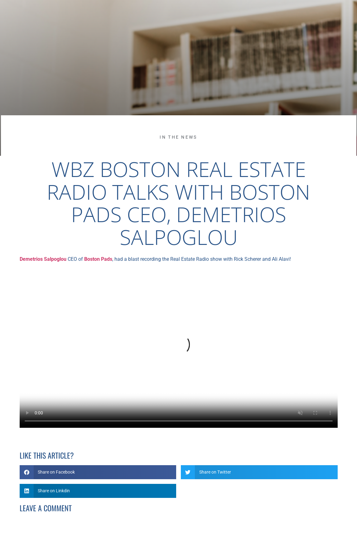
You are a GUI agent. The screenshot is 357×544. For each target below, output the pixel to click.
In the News (178, 137)
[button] (98, 472)
